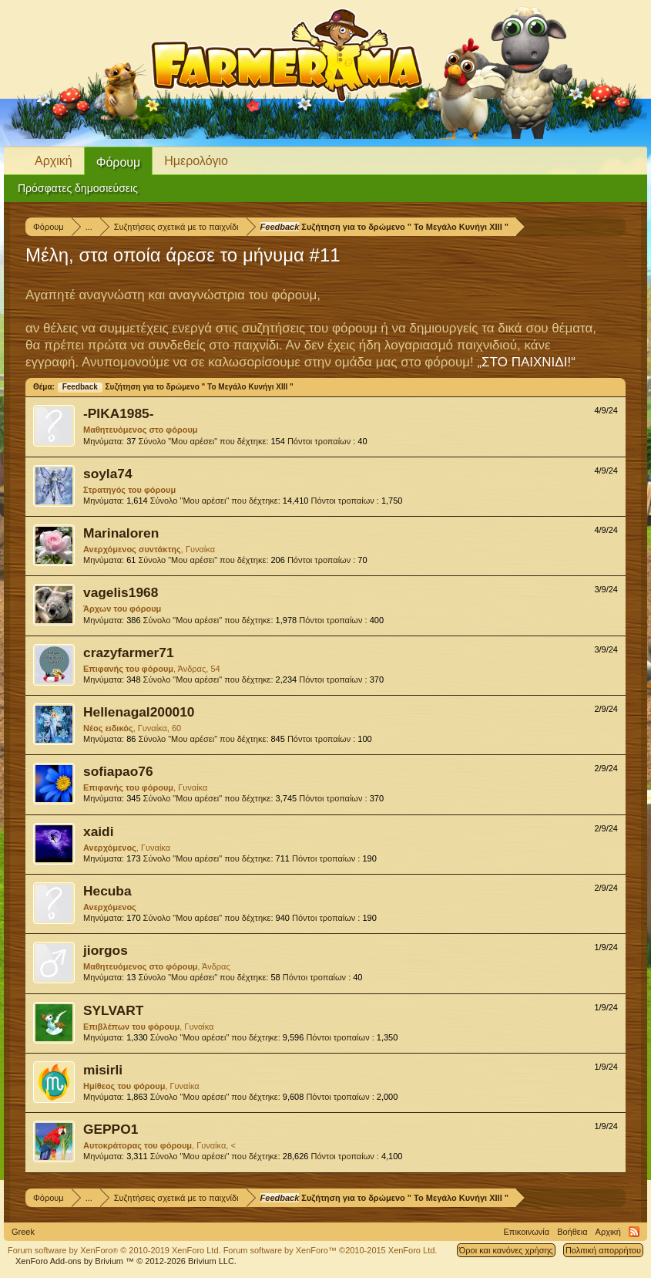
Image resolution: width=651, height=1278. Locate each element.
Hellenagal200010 (139, 712)
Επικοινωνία (526, 1231)
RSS (634, 1231)
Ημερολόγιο (196, 160)
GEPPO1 (110, 1129)
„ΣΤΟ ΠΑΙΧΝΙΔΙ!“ (526, 362)
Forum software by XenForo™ (330, 1250)
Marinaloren (121, 533)
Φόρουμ (118, 162)
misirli (102, 1069)
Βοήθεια (572, 1231)
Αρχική (53, 160)
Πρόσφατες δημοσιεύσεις (78, 188)
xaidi (98, 831)
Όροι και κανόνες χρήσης (506, 1250)
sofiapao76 (118, 771)
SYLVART (113, 1010)
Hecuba (107, 891)
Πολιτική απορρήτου (603, 1250)
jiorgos (105, 950)
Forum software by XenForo (114, 1250)
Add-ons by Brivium (126, 1261)
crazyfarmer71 (128, 652)
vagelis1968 (120, 592)
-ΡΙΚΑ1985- (118, 413)
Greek (23, 1231)
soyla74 (108, 473)
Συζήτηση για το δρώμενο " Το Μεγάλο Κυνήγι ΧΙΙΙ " (175, 387)
